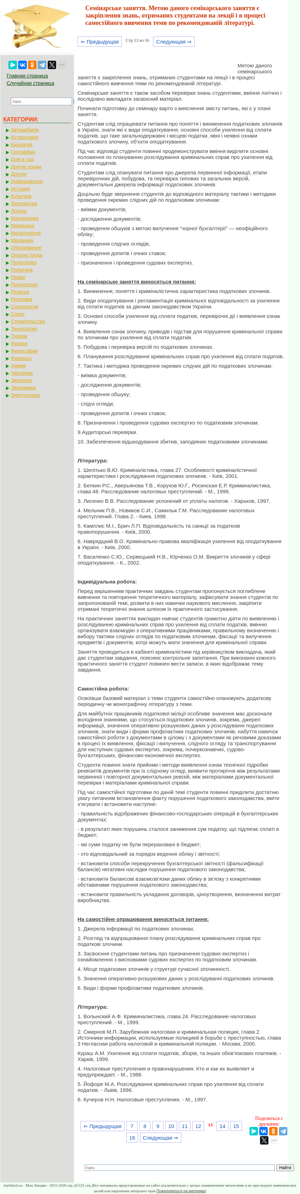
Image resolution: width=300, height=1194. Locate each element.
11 (185, 1126)
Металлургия (26, 233)
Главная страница (27, 76)
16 (132, 1138)
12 (198, 1126)
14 (223, 1126)
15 (236, 1126)
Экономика (23, 388)
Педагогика (23, 262)
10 (171, 1126)
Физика (19, 343)
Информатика (26, 181)
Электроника (25, 395)
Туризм (19, 336)
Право (18, 277)
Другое (18, 174)
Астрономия (25, 137)
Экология (21, 380)
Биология (21, 144)
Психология (24, 284)
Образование (26, 248)
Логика (18, 211)
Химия (18, 365)
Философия (24, 351)
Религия (20, 292)
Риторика (21, 299)
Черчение (22, 373)
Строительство (28, 321)
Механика (22, 240)
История (20, 189)
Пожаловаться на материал (181, 1191)
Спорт (18, 314)
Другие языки (26, 166)
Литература (24, 203)
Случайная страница (30, 83)
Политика (22, 270)
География (23, 152)
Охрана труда (26, 255)
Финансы (21, 358)
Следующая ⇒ (174, 42)
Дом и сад (22, 159)
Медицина (22, 225)
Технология (24, 329)
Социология (24, 306)
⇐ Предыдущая (100, 42)
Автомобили (25, 130)
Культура (21, 196)
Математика (25, 218)
